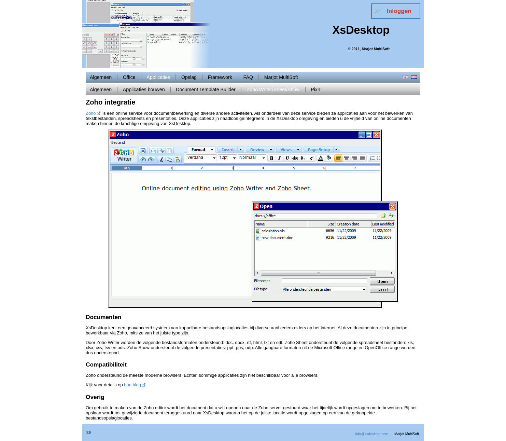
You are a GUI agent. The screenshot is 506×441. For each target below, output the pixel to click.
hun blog (132, 384)
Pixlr (315, 89)
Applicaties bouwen (144, 89)
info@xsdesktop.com (371, 434)
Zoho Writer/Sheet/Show (273, 89)
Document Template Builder (206, 89)
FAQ (248, 77)
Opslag (189, 77)
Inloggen (399, 11)
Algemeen (101, 77)
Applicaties (158, 77)
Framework (220, 77)
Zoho (91, 113)
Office (129, 77)
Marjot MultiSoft (281, 77)
